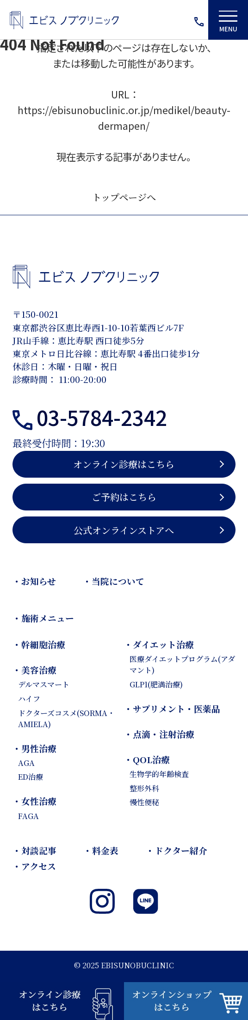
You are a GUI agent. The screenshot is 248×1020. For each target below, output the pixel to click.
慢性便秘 (144, 802)
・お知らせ (34, 581)
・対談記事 (34, 850)
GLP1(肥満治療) (156, 684)
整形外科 (144, 788)
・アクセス (34, 866)
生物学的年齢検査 (159, 773)
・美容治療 (34, 669)
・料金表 (100, 850)
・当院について (113, 581)
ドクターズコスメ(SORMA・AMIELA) (66, 718)
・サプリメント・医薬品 (172, 708)
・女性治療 (34, 801)
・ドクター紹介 (176, 850)
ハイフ (29, 698)
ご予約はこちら (124, 497)
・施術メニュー (43, 618)
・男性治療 (34, 748)
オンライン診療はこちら (123, 464)
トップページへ (124, 197)
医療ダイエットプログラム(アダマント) (182, 664)
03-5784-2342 (102, 417)
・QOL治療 (147, 759)
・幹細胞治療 (38, 644)
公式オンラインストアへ (124, 530)
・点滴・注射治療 (159, 734)
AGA (26, 762)
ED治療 (30, 776)
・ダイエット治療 (159, 644)
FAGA (28, 815)
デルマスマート (43, 684)
